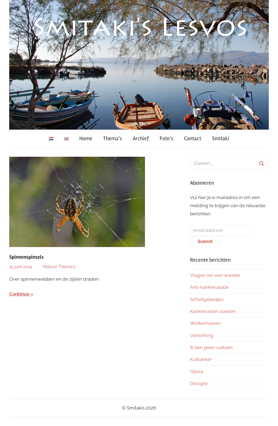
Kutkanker (201, 359)
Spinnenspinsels (26, 257)
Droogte (199, 383)
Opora (196, 371)
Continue (19, 294)
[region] (139, 65)
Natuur (50, 266)
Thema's (66, 266)
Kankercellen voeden (213, 311)
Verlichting (201, 335)
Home (85, 138)
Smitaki (220, 138)
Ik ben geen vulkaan (211, 347)
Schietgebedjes (206, 299)
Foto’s (166, 138)
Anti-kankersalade (209, 287)
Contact (192, 138)
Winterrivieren (205, 323)
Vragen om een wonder (215, 275)
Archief (141, 138)
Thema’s (112, 138)
